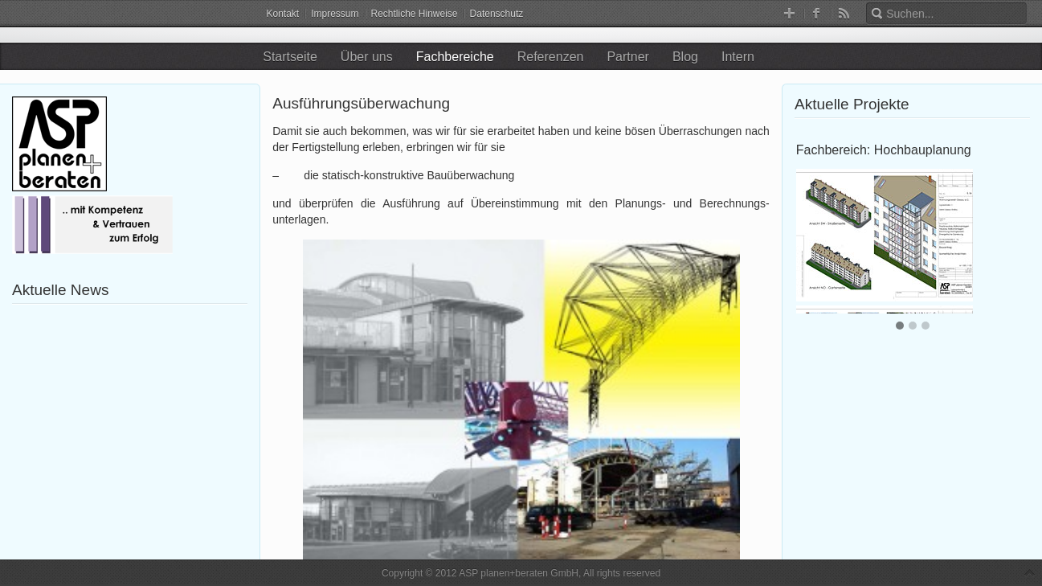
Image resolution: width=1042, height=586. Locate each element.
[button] (899, 326)
